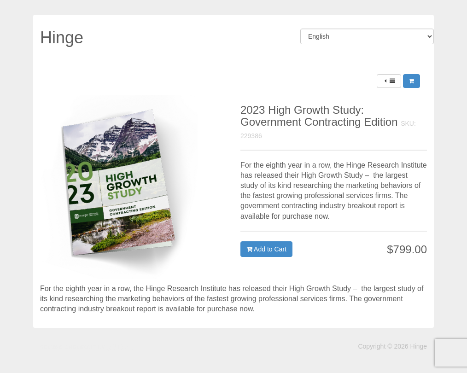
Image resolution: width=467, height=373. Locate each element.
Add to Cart (266, 249)
